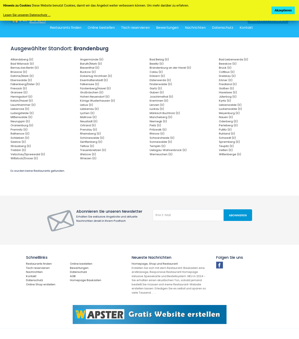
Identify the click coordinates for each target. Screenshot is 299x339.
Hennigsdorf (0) (21, 97)
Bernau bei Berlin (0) (25, 68)
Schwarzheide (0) (162, 138)
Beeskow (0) (227, 64)
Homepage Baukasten (85, 280)
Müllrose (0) (88, 117)
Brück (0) (225, 68)
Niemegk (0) (158, 121)
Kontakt (246, 27)
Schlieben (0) (20, 138)
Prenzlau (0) (88, 130)
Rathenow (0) (20, 134)
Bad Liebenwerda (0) (233, 59)
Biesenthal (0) (89, 68)
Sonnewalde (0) (161, 142)
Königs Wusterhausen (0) (97, 101)
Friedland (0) (228, 84)
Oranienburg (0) (22, 125)
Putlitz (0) (225, 130)
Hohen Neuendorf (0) (94, 97)
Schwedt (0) (227, 138)
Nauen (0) (226, 117)
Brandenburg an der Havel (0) (170, 68)
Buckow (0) (88, 72)
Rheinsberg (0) (90, 134)
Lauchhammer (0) (23, 105)
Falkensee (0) (89, 84)
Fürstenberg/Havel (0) (95, 88)
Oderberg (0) (228, 121)
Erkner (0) (225, 80)
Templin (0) (157, 146)
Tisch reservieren (135, 27)
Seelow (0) (18, 142)
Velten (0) (226, 150)
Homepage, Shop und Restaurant (155, 264)
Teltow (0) (87, 146)
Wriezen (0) (88, 158)
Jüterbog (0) (227, 97)
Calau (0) (156, 72)
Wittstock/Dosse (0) (24, 158)
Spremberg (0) (229, 142)
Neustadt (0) (88, 121)
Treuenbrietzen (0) (93, 150)
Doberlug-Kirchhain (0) (96, 76)
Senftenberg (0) (91, 142)
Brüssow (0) (19, 72)
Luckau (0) (157, 109)
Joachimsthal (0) (161, 97)
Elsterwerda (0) (160, 80)
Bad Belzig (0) (159, 59)
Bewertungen (167, 27)
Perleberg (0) (228, 125)
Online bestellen (101, 27)
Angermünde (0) (91, 59)
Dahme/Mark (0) (22, 76)
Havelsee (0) (228, 92)
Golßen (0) (226, 88)
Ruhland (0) (227, 134)
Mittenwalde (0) (21, 117)
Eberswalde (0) (21, 80)
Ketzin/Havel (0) (22, 101)
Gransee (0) (19, 92)
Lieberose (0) (20, 109)
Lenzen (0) (157, 105)
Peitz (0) (155, 125)
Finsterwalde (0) (161, 84)
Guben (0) (157, 92)
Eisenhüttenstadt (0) (94, 80)
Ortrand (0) (88, 125)
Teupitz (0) (226, 146)
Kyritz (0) (225, 101)
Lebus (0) (86, 105)
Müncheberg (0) (161, 117)
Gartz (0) (156, 88)
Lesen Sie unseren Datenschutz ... (27, 15)
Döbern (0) (157, 76)
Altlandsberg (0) (22, 59)
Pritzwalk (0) (158, 130)
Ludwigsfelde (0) (22, 113)
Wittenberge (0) (230, 154)
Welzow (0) (88, 154)
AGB (73, 276)
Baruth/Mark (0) (91, 64)
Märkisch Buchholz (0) (165, 113)
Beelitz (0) (157, 64)
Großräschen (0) (91, 92)
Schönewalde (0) (92, 138)
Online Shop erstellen (40, 284)
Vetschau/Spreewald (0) (28, 154)
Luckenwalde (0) (230, 109)
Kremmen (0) (159, 101)
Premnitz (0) (19, 130)
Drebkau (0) (227, 76)
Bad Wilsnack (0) (22, 64)
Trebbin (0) (18, 150)
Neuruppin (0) (20, 121)
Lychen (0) (87, 113)
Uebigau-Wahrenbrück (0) (168, 150)
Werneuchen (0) (161, 154)
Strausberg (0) (21, 146)
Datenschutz (222, 27)
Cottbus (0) (227, 72)
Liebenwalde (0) (230, 105)
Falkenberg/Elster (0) (25, 84)
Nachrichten (195, 27)
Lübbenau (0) (89, 109)
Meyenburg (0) (229, 113)
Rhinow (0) (157, 134)
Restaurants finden (65, 27)
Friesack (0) (19, 88)
